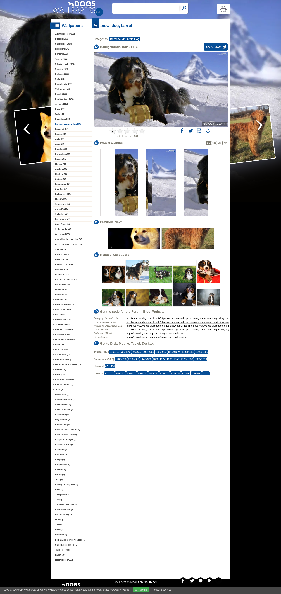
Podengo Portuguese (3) (66, 485)
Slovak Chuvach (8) (64, 409)
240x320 (131, 373)
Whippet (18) (61, 299)
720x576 (125, 351)
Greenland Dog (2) (63, 515)
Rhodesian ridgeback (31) (67, 279)
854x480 (110, 366)
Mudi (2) (59, 520)
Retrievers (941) (62, 49)
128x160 (164, 373)
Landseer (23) (61, 289)
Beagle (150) (61, 94)
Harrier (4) (60, 475)
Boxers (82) (60, 134)
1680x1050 (173, 359)
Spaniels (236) (61, 69)
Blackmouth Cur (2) (64, 510)
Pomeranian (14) (63, 319)
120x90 (186, 373)
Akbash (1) (60, 525)
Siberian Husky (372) (65, 64)
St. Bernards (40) (63, 229)
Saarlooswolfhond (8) (65, 399)
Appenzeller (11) (62, 354)
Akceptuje (141, 589)
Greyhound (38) (62, 234)
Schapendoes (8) (63, 404)
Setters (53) (60, 179)
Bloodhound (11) (63, 359)
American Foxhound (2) (66, 505)
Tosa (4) (59, 480)
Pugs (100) (60, 109)
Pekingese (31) (62, 274)
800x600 (137, 351)
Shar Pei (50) (61, 189)
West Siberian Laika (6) (66, 435)
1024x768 (148, 351)
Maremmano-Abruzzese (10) (68, 364)
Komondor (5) (61, 455)
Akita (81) (59, 139)
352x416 (109, 373)
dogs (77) (59, 144)
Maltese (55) (60, 164)
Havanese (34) (61, 259)
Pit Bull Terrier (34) (64, 264)
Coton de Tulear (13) (64, 334)
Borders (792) (61, 54)
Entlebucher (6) (62, 424)
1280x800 (133, 359)
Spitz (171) (60, 79)
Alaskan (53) (61, 169)
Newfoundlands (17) (64, 304)
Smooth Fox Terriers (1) (66, 545)
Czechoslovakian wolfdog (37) (69, 244)
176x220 (142, 373)
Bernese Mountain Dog (124, 39)
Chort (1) (59, 530)
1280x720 (121, 359)
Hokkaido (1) (61, 535)
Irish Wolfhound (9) (64, 384)
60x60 (206, 373)
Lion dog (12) (61, 349)
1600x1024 (159, 359)
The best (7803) (62, 550)
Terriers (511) (61, 59)
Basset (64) (60, 159)
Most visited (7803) (64, 560)
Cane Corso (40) (62, 224)
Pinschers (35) (62, 254)
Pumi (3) (59, 490)
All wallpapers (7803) (65, 34)
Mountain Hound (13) (65, 339)
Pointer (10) (60, 369)
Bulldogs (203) (62, 74)
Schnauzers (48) (62, 204)
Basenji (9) (60, 374)
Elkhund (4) (60, 470)
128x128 (175, 373)
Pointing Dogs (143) (64, 99)
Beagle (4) (60, 460)
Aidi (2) (58, 500)
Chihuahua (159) (63, 89)
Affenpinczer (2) (62, 495)
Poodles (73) (61, 149)
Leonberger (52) (62, 184)
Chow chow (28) (62, 284)
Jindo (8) (59, 389)
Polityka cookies (162, 589)
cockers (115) (61, 104)
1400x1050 (188, 351)
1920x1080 (187, 359)
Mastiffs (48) (61, 199)
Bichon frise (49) (63, 194)
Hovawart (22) (61, 294)
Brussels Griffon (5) (64, 445)
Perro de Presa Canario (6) (67, 430)
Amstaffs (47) (61, 209)
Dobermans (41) (62, 219)
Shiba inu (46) (61, 214)
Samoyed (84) (61, 129)
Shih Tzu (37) (61, 249)
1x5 (208, 143)
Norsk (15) (60, 314)
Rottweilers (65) (62, 154)
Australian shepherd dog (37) (68, 239)
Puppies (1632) (62, 39)
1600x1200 (202, 351)
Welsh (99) (60, 114)
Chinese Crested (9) (64, 379)
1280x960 (160, 351)
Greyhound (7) (62, 414)
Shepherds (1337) (63, 44)
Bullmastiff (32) (62, 269)
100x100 (196, 373)
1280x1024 (174, 351)
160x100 (153, 373)
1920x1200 (200, 359)
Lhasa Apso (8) (62, 394)
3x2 (214, 143)
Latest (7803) (61, 555)
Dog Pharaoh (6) (62, 419)
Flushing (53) (61, 174)
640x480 (114, 351)
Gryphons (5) (61, 450)
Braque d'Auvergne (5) (65, 440)
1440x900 (146, 359)
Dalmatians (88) (62, 119)
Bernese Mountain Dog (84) (68, 124)
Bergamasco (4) (62, 465)
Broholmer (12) (62, 344)
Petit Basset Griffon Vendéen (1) (70, 540)
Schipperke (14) (62, 324)
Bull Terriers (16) (63, 309)
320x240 (120, 373)
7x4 (225, 143)
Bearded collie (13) (64, 329)
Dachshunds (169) (63, 84)
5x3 (219, 143)
